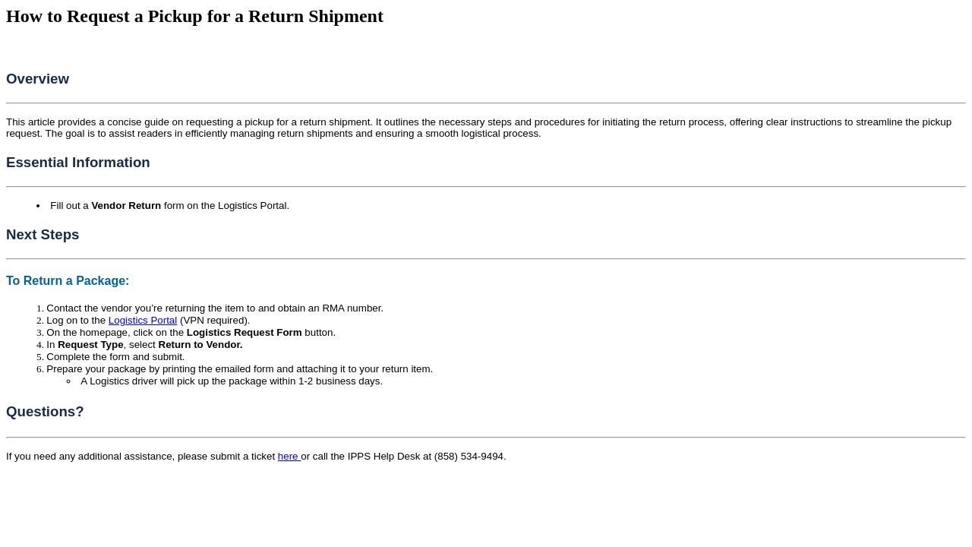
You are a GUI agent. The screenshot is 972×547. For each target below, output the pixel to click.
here (289, 456)
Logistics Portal (143, 320)
